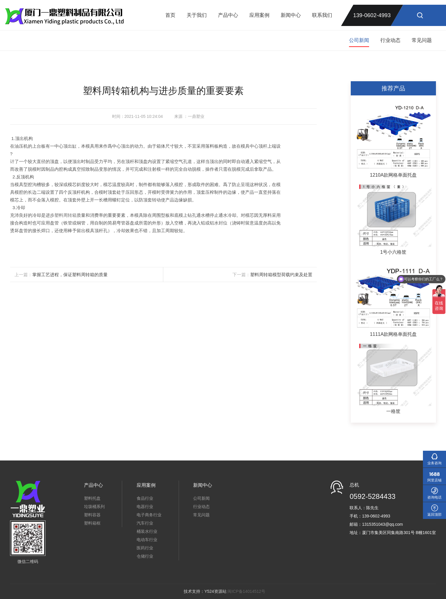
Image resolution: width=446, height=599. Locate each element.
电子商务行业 (149, 514)
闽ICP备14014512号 (246, 591)
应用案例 (259, 15)
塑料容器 (92, 514)
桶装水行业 (147, 531)
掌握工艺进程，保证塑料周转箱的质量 (70, 274)
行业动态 (390, 40)
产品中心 (228, 15)
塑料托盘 (92, 498)
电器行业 (145, 506)
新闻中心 (291, 15)
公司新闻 (359, 40)
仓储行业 (145, 556)
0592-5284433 (372, 496)
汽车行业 (145, 523)
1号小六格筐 (393, 252)
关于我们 (197, 15)
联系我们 (322, 15)
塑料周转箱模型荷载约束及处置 (281, 274)
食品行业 (145, 498)
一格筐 (393, 411)
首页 (170, 15)
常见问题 (422, 40)
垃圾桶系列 (94, 506)
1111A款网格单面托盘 (393, 334)
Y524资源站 (215, 591)
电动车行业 (147, 539)
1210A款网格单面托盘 (393, 175)
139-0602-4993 (372, 15)
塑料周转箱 (65, 215)
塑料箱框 (92, 523)
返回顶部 (434, 514)
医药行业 (145, 548)
